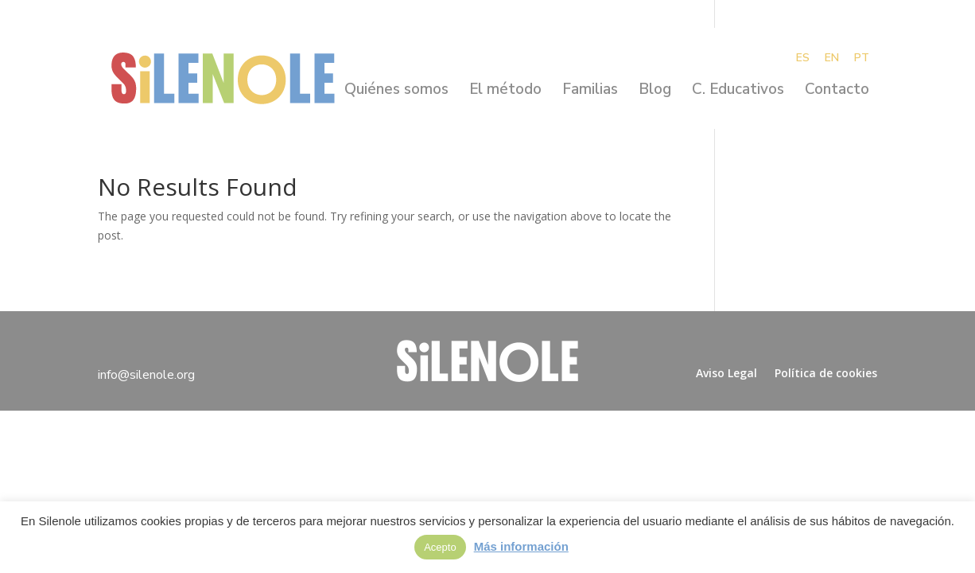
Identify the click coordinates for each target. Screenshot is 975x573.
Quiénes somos (396, 91)
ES (803, 59)
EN (832, 59)
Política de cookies (826, 372)
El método (505, 91)
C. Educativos (738, 91)
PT (861, 59)
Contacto (837, 91)
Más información (521, 546)
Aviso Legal (726, 372)
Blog (655, 91)
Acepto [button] (440, 547)
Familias (590, 91)
